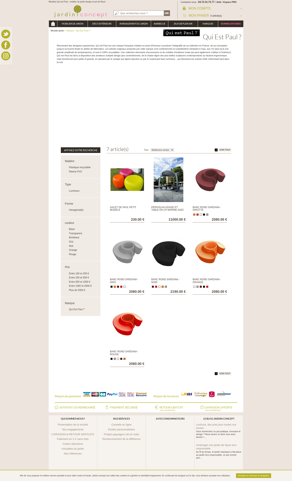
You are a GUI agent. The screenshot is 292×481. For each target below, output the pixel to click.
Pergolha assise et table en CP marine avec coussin (167, 210)
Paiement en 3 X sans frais (72, 438)
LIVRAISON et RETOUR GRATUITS (73, 434)
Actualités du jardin (73, 448)
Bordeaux (74, 237)
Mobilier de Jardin (72, 23)
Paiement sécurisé (124, 407)
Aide (218, 2)
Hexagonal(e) (76, 209)
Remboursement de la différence (121, 438)
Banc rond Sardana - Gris (124, 280)
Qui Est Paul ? (77, 309)
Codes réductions (72, 443)
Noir (71, 246)
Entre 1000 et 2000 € (80, 285)
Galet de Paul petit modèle (123, 208)
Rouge (72, 254)
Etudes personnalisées (121, 429)
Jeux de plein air (183, 23)
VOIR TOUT (224, 150)
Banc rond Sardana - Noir (165, 280)
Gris (71, 241)
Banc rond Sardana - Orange (207, 280)
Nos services (121, 418)
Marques (208, 23)
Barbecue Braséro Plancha (159, 24)
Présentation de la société (73, 424)
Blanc (72, 229)
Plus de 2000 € (77, 290)
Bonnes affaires (231, 23)
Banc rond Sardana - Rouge (124, 353)
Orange (73, 250)
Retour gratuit (171, 408)
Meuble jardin (53, 23)
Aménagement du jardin (133, 23)
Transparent (75, 233)
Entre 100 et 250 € (79, 273)
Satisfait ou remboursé (77, 407)
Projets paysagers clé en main (121, 434)
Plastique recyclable (80, 167)
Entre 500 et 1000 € (79, 281)
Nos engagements (73, 429)
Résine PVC (75, 171)
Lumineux (74, 190)
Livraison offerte (218, 408)
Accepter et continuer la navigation (253, 476)
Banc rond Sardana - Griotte (207, 208)
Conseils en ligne (121, 424)
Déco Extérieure (102, 23)
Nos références (73, 453)
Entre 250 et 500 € (79, 277)
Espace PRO (229, 2)
